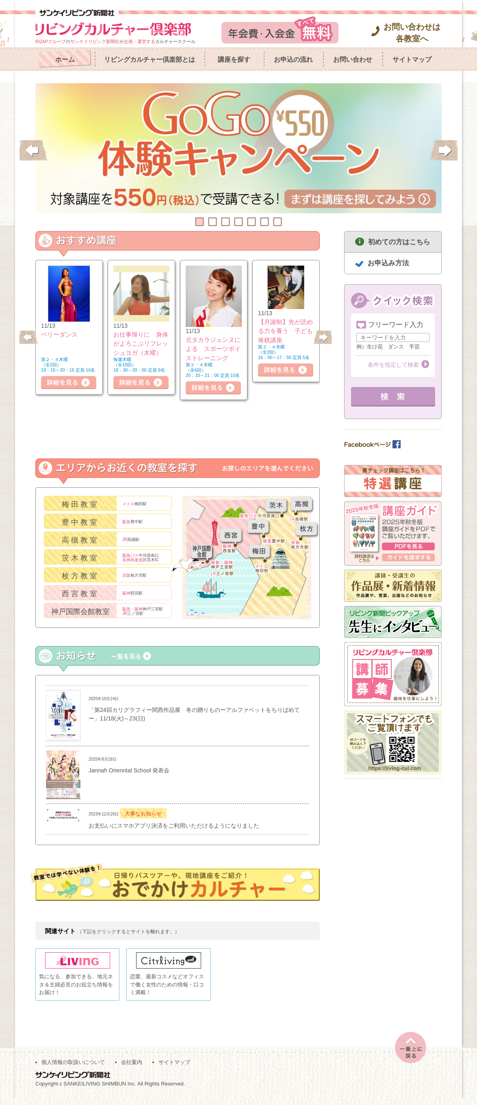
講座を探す (234, 59)
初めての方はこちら (399, 242)
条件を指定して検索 (393, 364)
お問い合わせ (352, 59)
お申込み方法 (388, 263)
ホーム (65, 59)
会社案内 (131, 1069)
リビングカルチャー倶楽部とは (149, 59)
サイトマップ (411, 59)
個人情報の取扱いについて (73, 1069)
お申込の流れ (293, 59)
